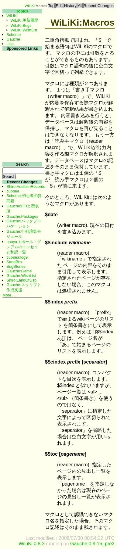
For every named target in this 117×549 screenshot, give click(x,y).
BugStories (16, 266)
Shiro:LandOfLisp (21, 280)
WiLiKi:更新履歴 (25, 20)
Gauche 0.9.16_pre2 (92, 543)
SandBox (14, 262)
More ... (8, 295)
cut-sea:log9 (17, 257)
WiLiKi (30, 6)
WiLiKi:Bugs (21, 25)
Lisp (9, 43)
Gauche (13, 39)
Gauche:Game (19, 271)
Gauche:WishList (21, 275)
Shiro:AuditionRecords (25, 186)
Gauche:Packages (22, 216)
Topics (22, 11)
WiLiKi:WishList (24, 30)
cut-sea (12, 191)
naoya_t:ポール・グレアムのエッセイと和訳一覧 (23, 246)
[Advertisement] (21, 143)
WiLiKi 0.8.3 (31, 543)
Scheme (13, 34)
